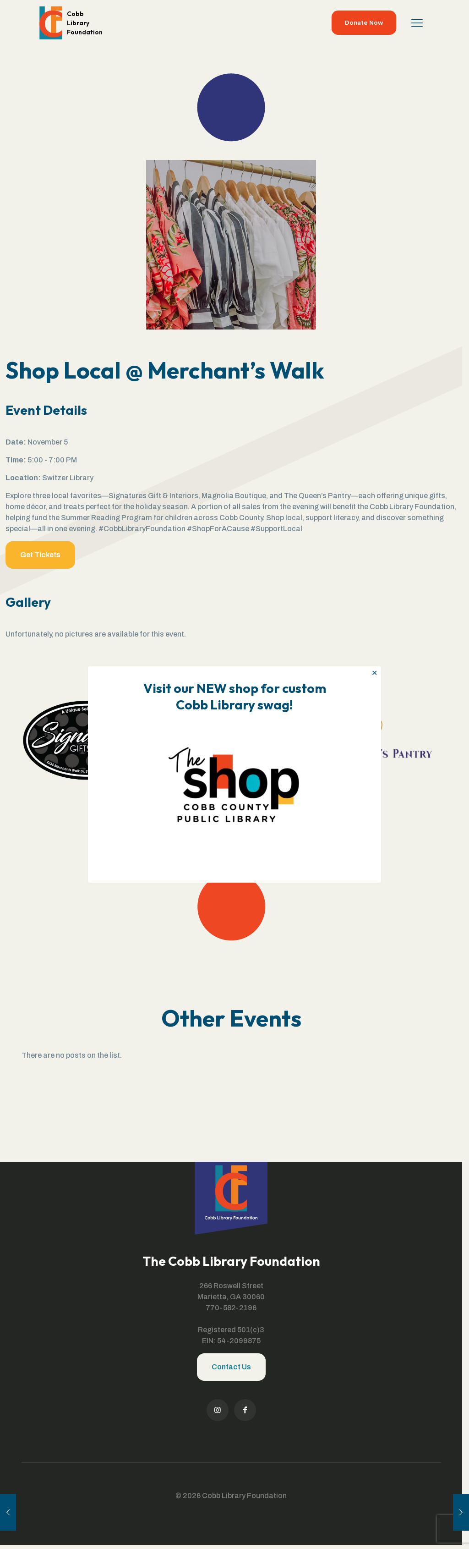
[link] (234, 782)
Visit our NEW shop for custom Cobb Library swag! (234, 696)
